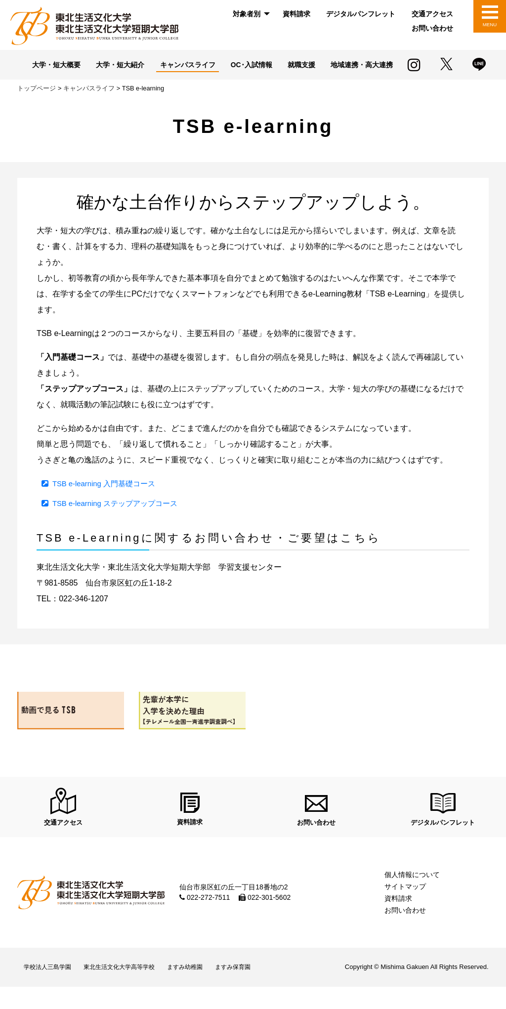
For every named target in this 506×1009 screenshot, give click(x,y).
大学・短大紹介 (156, 65)
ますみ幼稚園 (204, 987)
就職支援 (348, 65)
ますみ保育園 (259, 987)
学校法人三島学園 (51, 987)
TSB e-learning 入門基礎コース (107, 498)
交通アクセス (432, 14)
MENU (489, 24)
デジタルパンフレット (360, 14)
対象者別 (246, 14)
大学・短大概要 (88, 65)
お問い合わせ (432, 28)
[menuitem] (249, 14)
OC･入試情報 (295, 65)
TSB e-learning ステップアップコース (119, 518)
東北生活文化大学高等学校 (130, 987)
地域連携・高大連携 (212, 80)
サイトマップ (405, 905)
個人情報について (412, 893)
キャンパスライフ (227, 65)
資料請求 (296, 14)
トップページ (36, 103)
